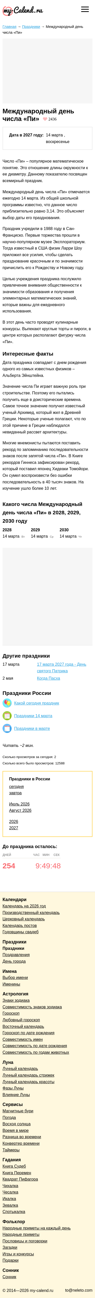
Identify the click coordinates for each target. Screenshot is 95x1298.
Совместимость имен (23, 1039)
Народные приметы (21, 1234)
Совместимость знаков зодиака (32, 1007)
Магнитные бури (18, 1111)
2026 (13, 821)
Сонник (9, 1277)
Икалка (9, 1199)
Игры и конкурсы (18, 1254)
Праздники (31, 27)
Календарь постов (20, 925)
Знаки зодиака (16, 1000)
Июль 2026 (19, 804)
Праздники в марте (32, 728)
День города (14, 961)
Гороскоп (11, 1013)
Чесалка (10, 1192)
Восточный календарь (23, 1026)
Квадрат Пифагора (20, 1179)
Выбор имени (15, 977)
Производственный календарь (31, 912)
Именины (11, 984)
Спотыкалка (14, 1211)
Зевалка (10, 1205)
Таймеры (11, 1150)
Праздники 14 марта (33, 716)
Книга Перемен (17, 1173)
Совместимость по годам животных (36, 1052)
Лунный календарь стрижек (28, 1075)
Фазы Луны (13, 1088)
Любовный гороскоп (21, 1020)
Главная (9, 27)
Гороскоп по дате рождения (28, 1033)
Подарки (10, 1260)
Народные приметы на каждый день (37, 1228)
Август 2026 (20, 810)
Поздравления (16, 955)
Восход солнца (17, 1124)
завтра (15, 793)
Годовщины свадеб (21, 932)
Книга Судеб (14, 1166)
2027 (13, 828)
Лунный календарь (20, 1068)
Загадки (10, 1247)
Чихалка (10, 1186)
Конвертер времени (21, 1143)
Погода (9, 1117)
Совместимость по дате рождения (35, 1046)
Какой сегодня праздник (36, 703)
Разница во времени (22, 1137)
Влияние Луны (16, 1095)
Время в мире (16, 1130)
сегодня (16, 786)
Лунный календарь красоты (28, 1082)
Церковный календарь (24, 919)
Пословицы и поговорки (25, 1241)
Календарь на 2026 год (24, 906)
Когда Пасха (48, 678)
